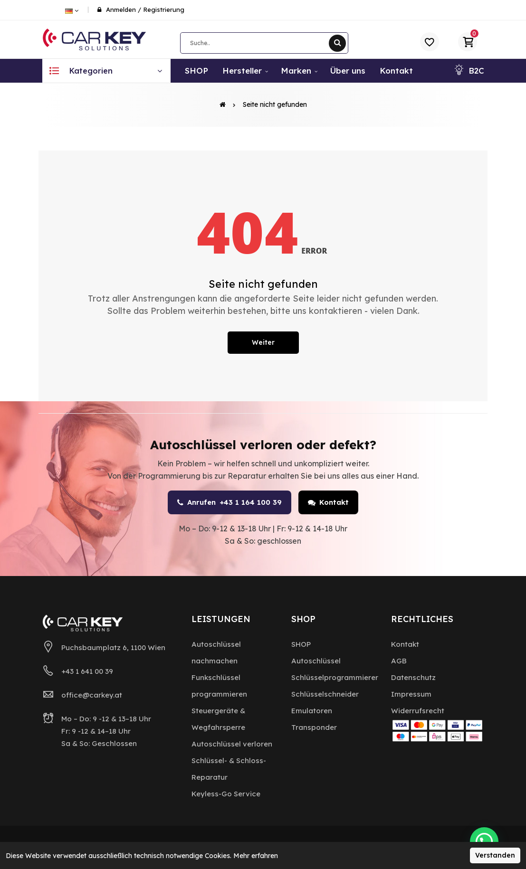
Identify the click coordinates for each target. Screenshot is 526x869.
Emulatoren (311, 710)
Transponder (314, 727)
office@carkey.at (91, 694)
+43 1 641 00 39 (87, 671)
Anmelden (121, 9)
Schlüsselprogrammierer (334, 677)
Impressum (411, 694)
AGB (399, 660)
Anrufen (229, 502)
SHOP (301, 644)
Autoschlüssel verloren (231, 743)
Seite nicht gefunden (275, 104)
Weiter (263, 342)
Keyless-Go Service (225, 793)
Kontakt (328, 502)
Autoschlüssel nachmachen (216, 652)
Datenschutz (413, 677)
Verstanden (495, 855)
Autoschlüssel (316, 660)
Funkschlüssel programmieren (219, 686)
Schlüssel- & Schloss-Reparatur (228, 769)
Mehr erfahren (255, 855)
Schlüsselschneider (325, 694)
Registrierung (163, 9)
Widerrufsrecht (417, 710)
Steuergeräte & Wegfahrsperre (218, 719)
